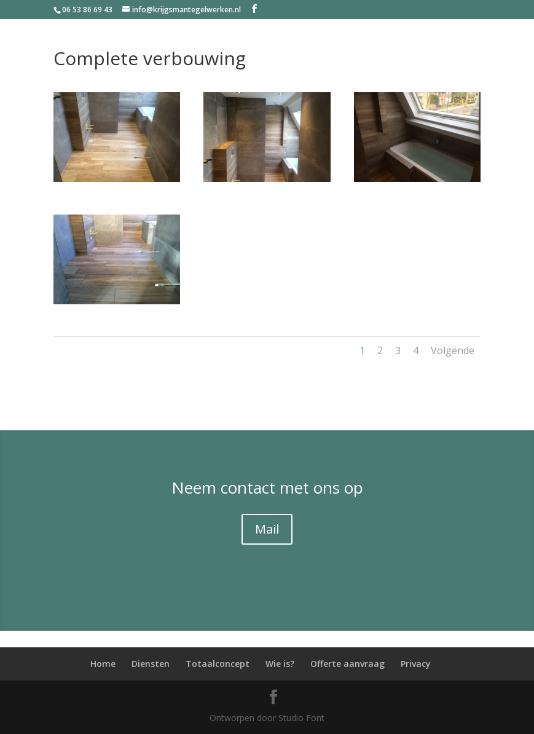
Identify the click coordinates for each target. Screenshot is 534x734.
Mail (267, 529)
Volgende (452, 350)
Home (103, 663)
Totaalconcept (217, 663)
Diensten (151, 663)
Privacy (416, 663)
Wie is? (279, 663)
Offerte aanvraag (347, 663)
